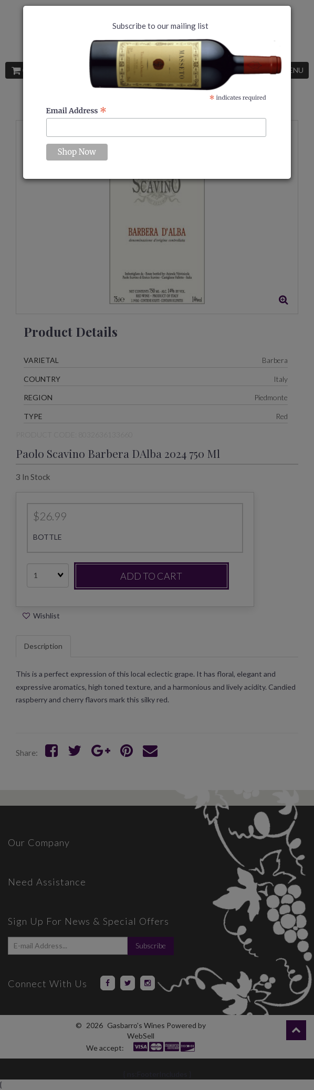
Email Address (76, 110)
